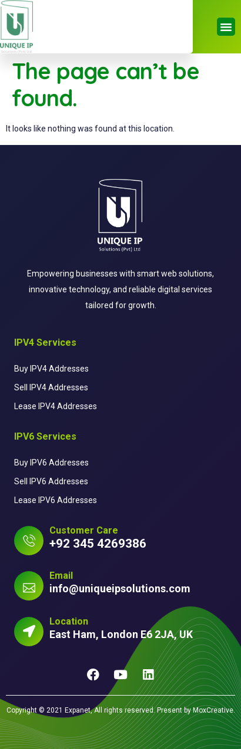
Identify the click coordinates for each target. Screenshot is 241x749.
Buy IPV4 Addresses (51, 368)
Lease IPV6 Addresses (55, 500)
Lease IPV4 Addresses (55, 406)
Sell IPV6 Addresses (51, 481)
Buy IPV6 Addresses (51, 462)
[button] (226, 27)
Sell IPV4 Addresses (51, 387)
